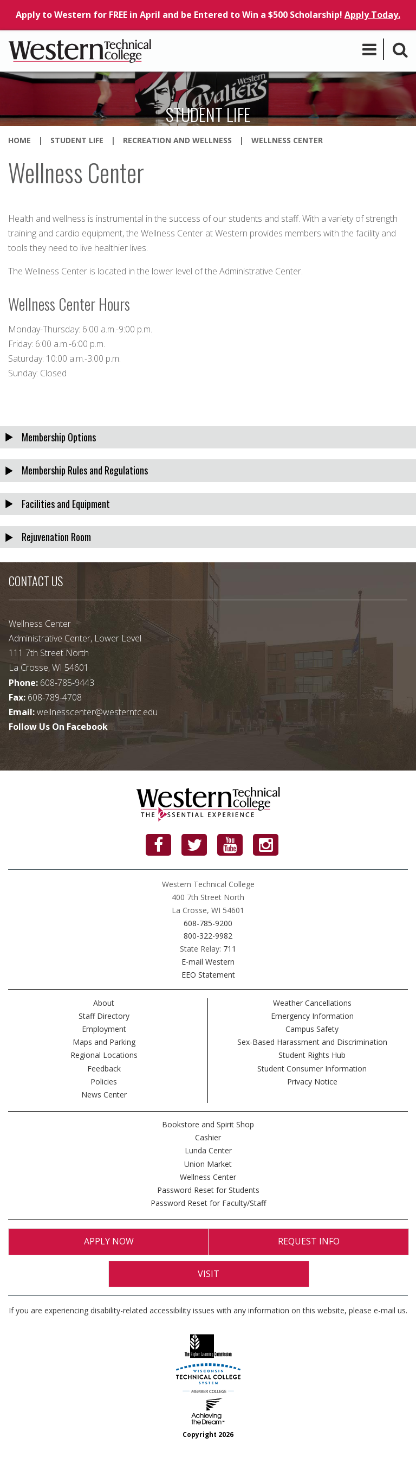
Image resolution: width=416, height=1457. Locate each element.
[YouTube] (230, 845)
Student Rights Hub (312, 1055)
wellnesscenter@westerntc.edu (97, 712)
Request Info (309, 1241)
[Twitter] (194, 845)
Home (19, 140)
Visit (208, 1274)
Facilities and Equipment (66, 504)
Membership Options (59, 437)
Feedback (104, 1068)
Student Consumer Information (312, 1068)
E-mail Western (208, 962)
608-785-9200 (208, 923)
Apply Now (109, 1241)
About (103, 1003)
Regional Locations (104, 1055)
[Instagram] (265, 845)
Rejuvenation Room (56, 537)
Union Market (208, 1164)
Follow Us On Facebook (58, 727)
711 (229, 948)
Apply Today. (372, 15)
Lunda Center (208, 1150)
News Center (104, 1094)
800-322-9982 (208, 935)
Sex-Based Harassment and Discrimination (312, 1042)
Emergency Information (312, 1016)
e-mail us (390, 1310)
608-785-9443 (67, 683)
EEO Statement (208, 975)
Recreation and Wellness (177, 140)
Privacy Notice (312, 1081)
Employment (104, 1029)
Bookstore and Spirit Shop (208, 1124)
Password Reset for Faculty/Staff (208, 1203)
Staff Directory (104, 1016)
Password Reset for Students (208, 1190)
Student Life (76, 140)
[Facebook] (158, 845)
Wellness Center (208, 1177)
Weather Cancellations (312, 1003)
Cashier (208, 1137)
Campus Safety (312, 1029)
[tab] (208, 437)
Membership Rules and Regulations (85, 470)
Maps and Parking (104, 1042)
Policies (103, 1081)
